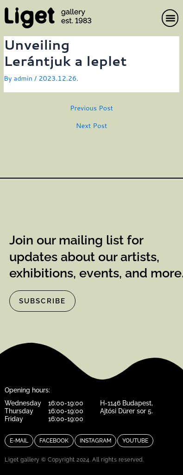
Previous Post (91, 108)
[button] (170, 18)
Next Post (91, 125)
